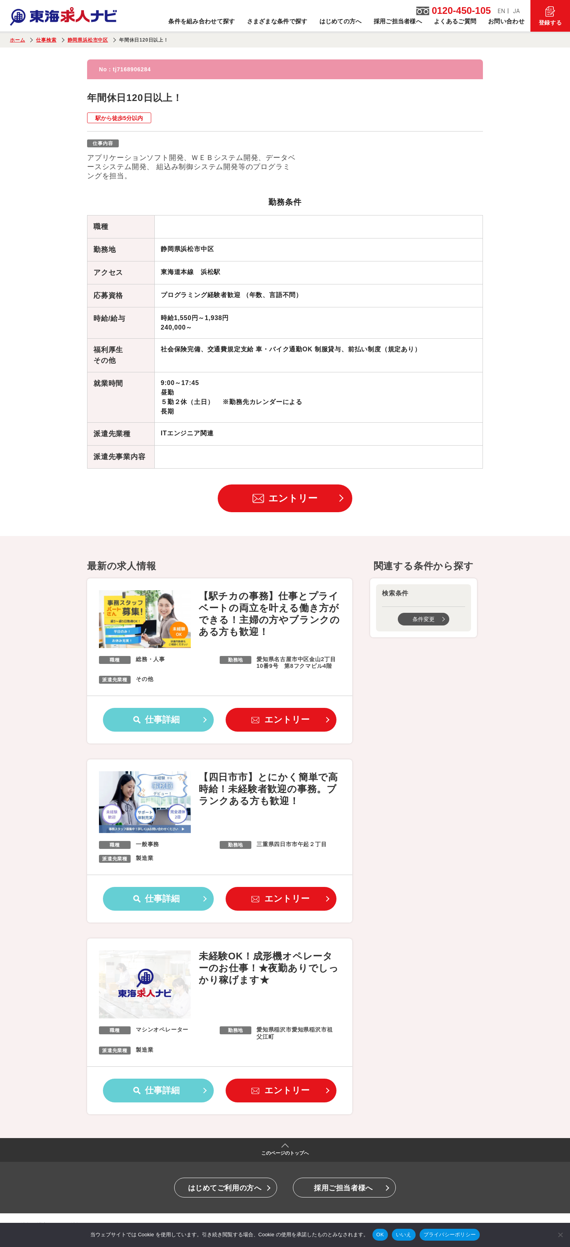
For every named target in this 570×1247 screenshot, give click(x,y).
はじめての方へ (340, 21)
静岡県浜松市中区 (88, 40)
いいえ (404, 1234)
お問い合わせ (506, 21)
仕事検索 (46, 40)
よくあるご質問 (455, 21)
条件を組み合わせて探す (201, 21)
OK (380, 1234)
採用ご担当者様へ (398, 21)
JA (516, 11)
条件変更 (423, 619)
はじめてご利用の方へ (224, 1188)
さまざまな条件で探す (277, 21)
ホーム (17, 40)
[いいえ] (560, 1235)
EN (501, 11)
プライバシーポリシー (450, 1234)
